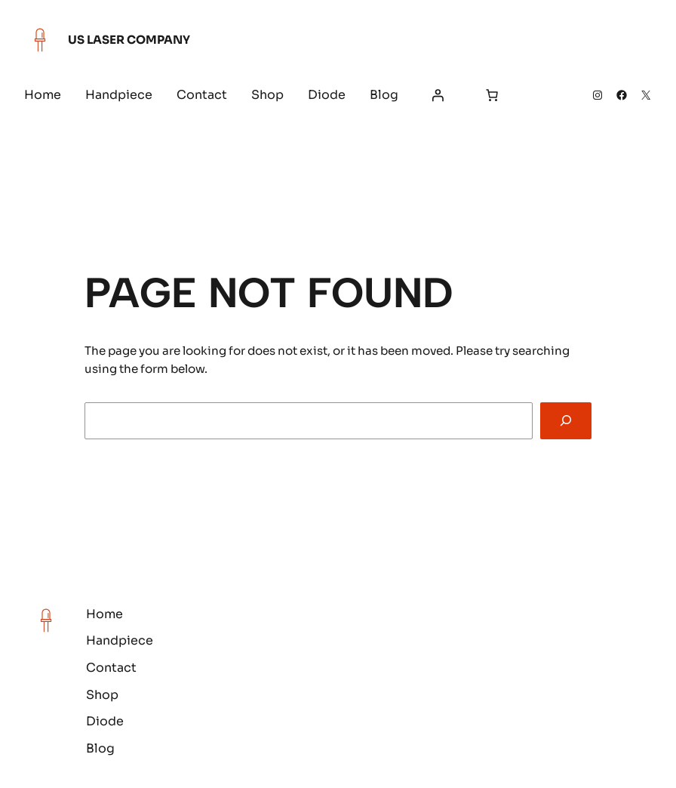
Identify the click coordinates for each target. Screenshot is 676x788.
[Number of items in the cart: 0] (492, 95)
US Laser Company (129, 39)
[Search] (566, 420)
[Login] (437, 95)
